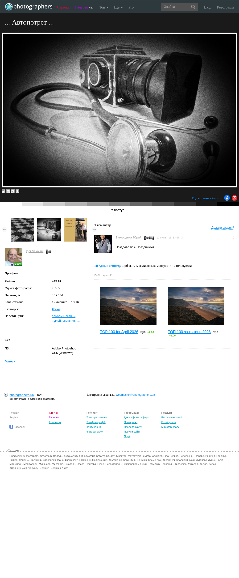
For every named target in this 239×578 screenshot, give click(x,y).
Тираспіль (181, 464)
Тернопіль (167, 464)
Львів (220, 460)
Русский (14, 412)
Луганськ (201, 460)
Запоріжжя (49, 460)
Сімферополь (131, 464)
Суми (143, 464)
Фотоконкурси (95, 431)
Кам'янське (115, 460)
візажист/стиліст (72, 456)
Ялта (65, 468)
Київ (132, 460)
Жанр (56, 309)
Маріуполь (15, 464)
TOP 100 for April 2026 (119, 332)
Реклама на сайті (171, 417)
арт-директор (119, 456)
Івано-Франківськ (67, 460)
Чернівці (56, 468)
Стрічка (63, 7)
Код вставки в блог (205, 198)
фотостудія (134, 456)
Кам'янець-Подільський (93, 460)
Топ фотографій (96, 422)
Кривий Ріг (169, 460)
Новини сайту (132, 431)
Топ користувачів (97, 417)
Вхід (207, 7)
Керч (126, 460)
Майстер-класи (170, 426)
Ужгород (193, 464)
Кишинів (142, 460)
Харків (203, 464)
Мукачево (44, 464)
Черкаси (33, 468)
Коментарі (55, 422)
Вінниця (210, 456)
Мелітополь (30, 464)
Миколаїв (57, 464)
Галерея (84, 7)
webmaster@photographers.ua (135, 394)
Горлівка (221, 456)
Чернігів (44, 468)
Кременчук (154, 460)
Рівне (100, 464)
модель (57, 456)
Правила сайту (133, 426)
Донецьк (24, 460)
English (13, 417)
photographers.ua (21, 395)
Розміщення (168, 422)
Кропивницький (185, 460)
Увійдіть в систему (107, 266)
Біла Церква (171, 456)
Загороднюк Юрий (128, 237)
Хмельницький (18, 468)
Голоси (10, 361)
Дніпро (13, 460)
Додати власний (222, 227)
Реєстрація (225, 7)
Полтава (91, 464)
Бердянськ (186, 456)
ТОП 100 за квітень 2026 (189, 332)
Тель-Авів (154, 464)
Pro (131, 7)
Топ (103, 7)
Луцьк (211, 460)
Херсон (213, 464)
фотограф (46, 456)
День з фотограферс (136, 417)
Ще (118, 7)
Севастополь (113, 464)
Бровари (199, 456)
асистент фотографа (96, 456)
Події (127, 436)
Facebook (17, 426)
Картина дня (94, 426)
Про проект (130, 422)
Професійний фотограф (23, 456)
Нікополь (70, 464)
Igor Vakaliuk (34, 251)
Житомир (35, 460)
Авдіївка (157, 456)
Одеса (80, 464)
